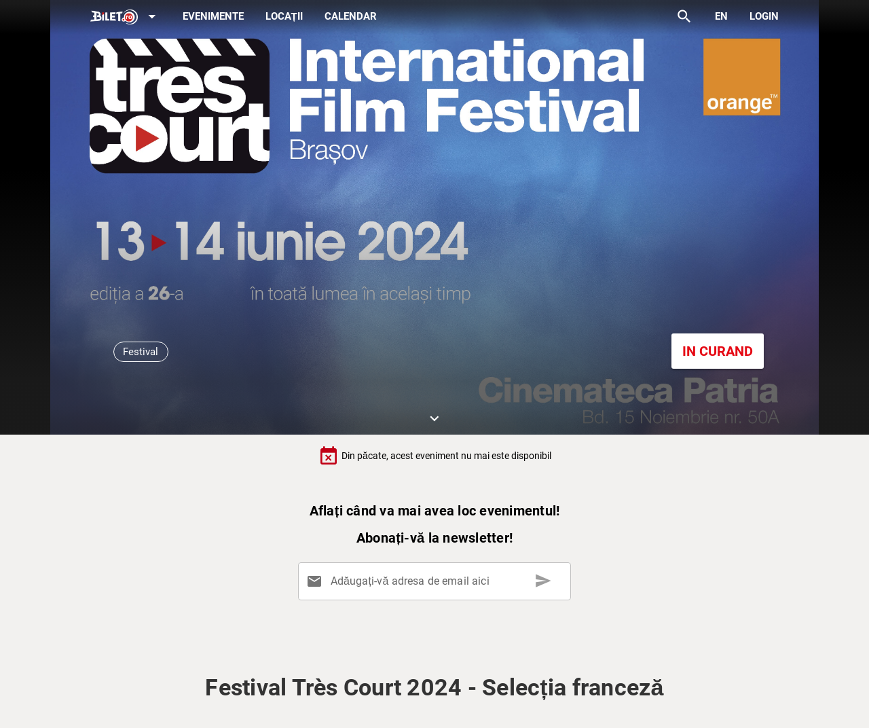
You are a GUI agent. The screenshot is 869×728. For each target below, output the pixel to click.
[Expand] (125, 17)
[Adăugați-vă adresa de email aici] (436, 581)
